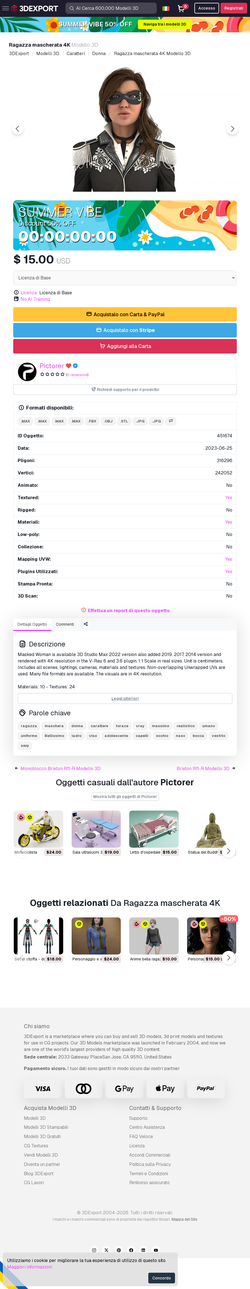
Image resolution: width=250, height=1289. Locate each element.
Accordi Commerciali (149, 1186)
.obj (108, 452)
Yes (228, 529)
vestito (218, 766)
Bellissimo (54, 766)
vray (140, 756)
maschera (54, 756)
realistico (186, 756)
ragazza (29, 756)
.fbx (92, 452)
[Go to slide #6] (221, 211)
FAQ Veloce (141, 1167)
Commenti (65, 655)
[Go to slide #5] (185, 211)
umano (208, 756)
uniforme (29, 766)
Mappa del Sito (184, 1250)
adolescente (116, 766)
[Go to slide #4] (149, 211)
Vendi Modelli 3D (41, 1186)
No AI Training (35, 330)
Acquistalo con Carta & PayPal (125, 345)
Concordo (161, 1278)
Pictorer (52, 396)
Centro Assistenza (147, 1158)
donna (77, 756)
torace (122, 756)
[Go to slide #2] (77, 211)
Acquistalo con (125, 361)
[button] (228, 882)
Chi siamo (37, 1057)
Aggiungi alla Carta (125, 377)
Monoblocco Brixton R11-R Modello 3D (61, 799)
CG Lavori (34, 1213)
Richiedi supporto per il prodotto (125, 420)
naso (180, 766)
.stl (124, 452)
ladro (76, 766)
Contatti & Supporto (155, 1139)
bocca (198, 766)
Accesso (206, 8)
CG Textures (36, 1177)
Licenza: (29, 324)
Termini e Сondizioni (148, 1204)
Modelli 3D (35, 1149)
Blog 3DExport (39, 1204)
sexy (25, 776)
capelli (142, 766)
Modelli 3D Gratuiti (42, 1167)
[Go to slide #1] (41, 211)
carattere (99, 756)
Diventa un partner (42, 1195)
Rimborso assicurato (149, 1213)
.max (25, 452)
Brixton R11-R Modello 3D (203, 799)
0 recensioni (77, 405)
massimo (160, 756)
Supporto (138, 1149)
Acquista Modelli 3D (50, 1139)
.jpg (140, 452)
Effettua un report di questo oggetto (129, 641)
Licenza (137, 1177)
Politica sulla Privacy (150, 1195)
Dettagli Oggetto (32, 655)
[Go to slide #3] (113, 211)
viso (93, 766)
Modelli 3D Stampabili (46, 1158)
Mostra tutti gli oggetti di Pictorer (125, 827)
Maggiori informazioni (29, 1267)
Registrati (233, 8)
